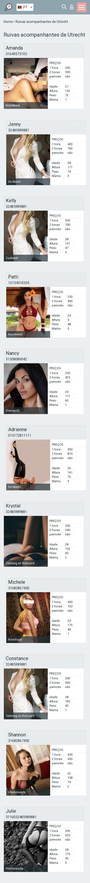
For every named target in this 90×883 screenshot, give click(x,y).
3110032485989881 (21, 817)
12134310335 (18, 283)
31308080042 (16, 359)
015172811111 (19, 435)
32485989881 (18, 130)
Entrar (71, 7)
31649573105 (16, 54)
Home (8, 22)
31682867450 (18, 588)
